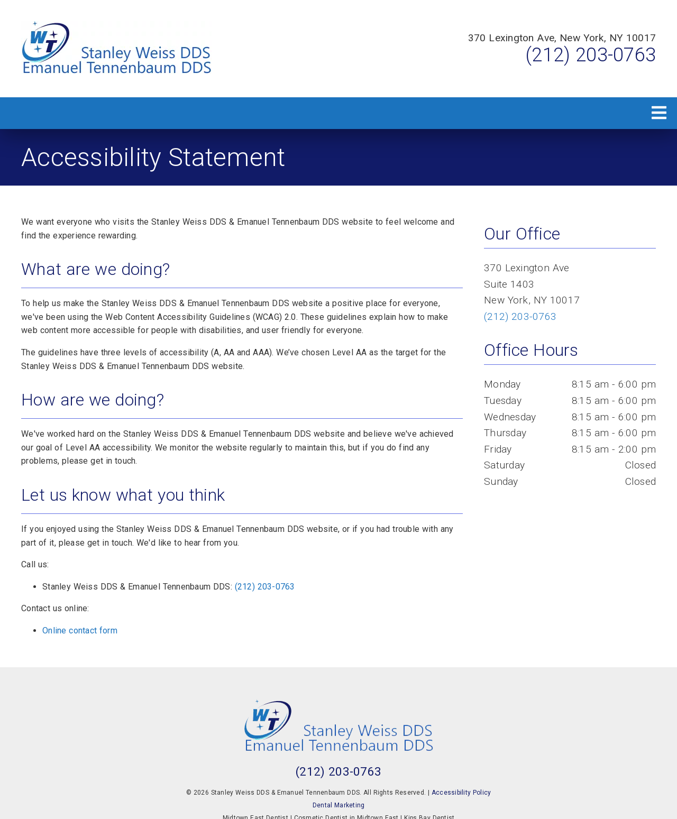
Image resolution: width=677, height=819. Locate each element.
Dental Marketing (339, 805)
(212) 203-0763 (591, 55)
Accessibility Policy (461, 792)
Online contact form (79, 630)
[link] (116, 48)
